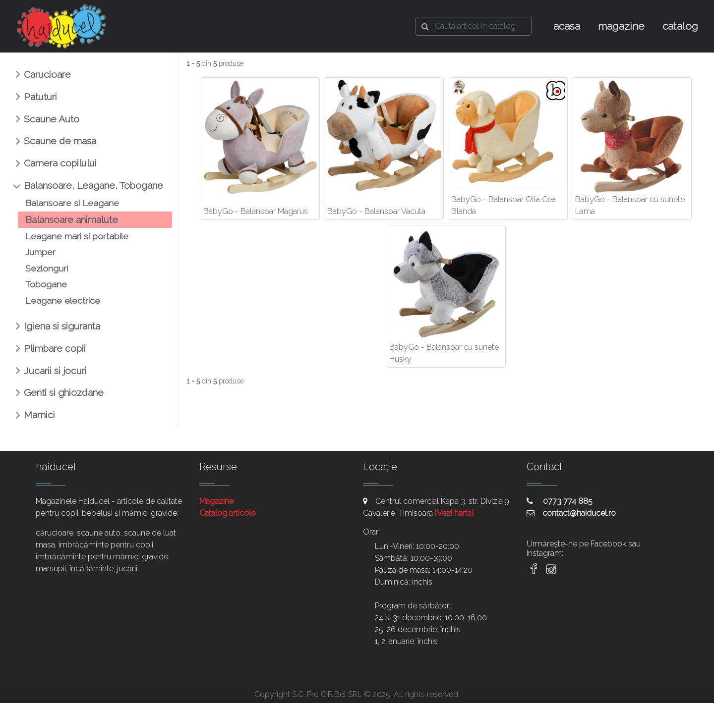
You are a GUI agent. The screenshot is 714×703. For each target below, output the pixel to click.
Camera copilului (60, 163)
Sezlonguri (46, 268)
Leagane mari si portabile (76, 236)
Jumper (40, 252)
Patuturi (40, 96)
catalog (680, 26)
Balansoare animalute (71, 219)
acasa (566, 26)
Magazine (216, 501)
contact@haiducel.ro (571, 513)
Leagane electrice (62, 300)
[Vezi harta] (454, 513)
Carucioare (47, 74)
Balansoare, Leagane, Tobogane (93, 185)
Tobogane (46, 284)
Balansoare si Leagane (72, 203)
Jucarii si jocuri (55, 370)
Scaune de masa (60, 140)
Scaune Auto (51, 118)
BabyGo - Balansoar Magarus (255, 211)
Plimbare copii (55, 348)
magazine (621, 26)
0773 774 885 (560, 501)
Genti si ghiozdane (64, 392)
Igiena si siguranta (62, 326)
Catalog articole (227, 513)
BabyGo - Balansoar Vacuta (376, 211)
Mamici (39, 414)
